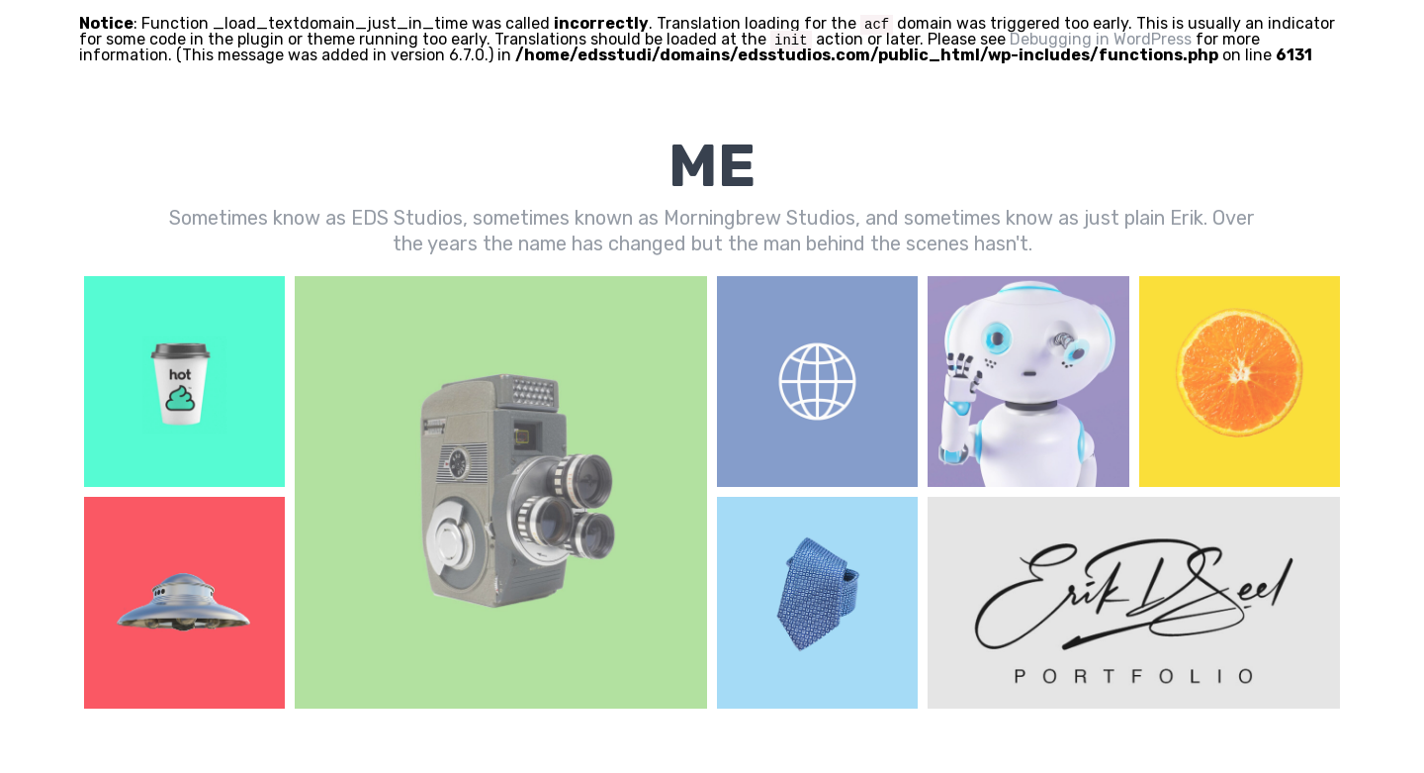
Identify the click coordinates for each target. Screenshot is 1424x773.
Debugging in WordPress (1101, 39)
